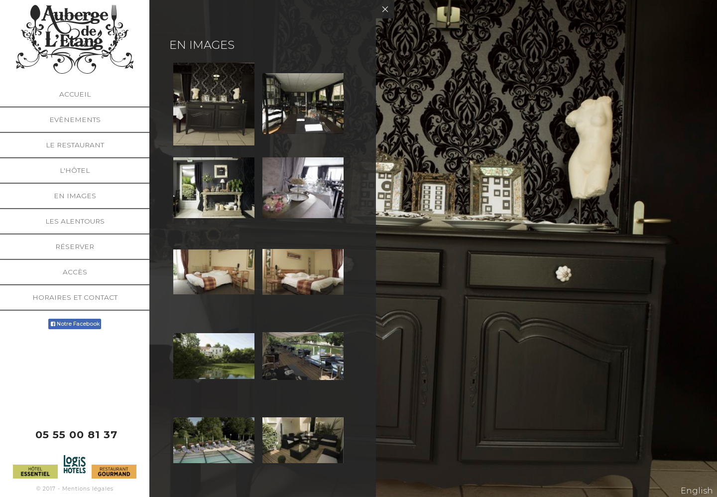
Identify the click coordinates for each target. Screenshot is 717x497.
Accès (75, 272)
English (697, 491)
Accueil (75, 94)
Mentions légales (88, 489)
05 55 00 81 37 (76, 434)
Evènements (75, 120)
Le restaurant (75, 145)
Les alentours (75, 221)
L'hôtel (75, 170)
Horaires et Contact (75, 297)
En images (75, 196)
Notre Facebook (74, 324)
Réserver (74, 246)
